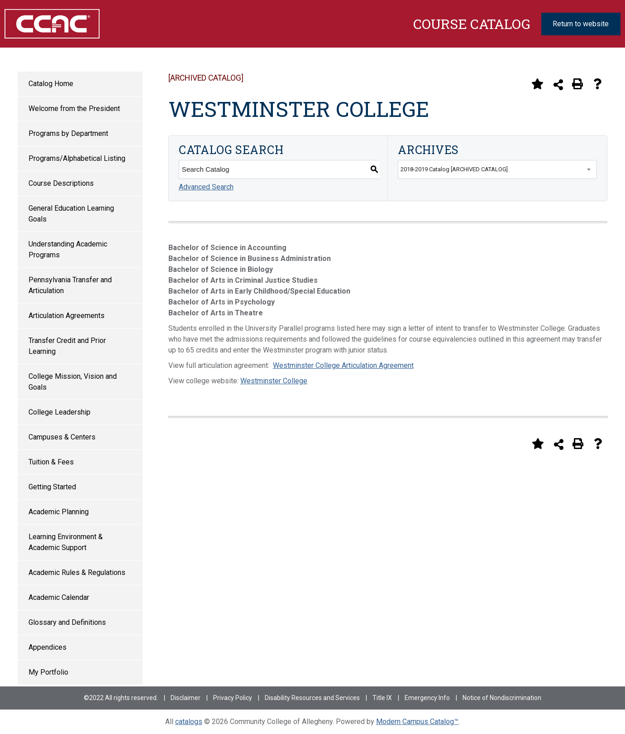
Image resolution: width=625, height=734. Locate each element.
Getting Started (52, 487)
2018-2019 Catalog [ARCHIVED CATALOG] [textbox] (454, 169)
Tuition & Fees (51, 462)
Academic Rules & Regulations (77, 572)
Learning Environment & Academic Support (66, 542)
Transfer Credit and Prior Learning (67, 346)
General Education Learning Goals (71, 213)
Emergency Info (427, 697)
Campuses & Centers (62, 437)
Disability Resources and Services (312, 697)
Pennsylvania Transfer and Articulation (70, 285)
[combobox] (497, 169)
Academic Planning (59, 511)
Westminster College (273, 381)
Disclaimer (185, 697)
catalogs (188, 721)
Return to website (581, 23)
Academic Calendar (59, 597)
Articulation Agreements (67, 315)
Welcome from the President (74, 108)
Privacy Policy (232, 697)
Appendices (48, 647)
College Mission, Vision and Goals (73, 381)
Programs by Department (68, 133)
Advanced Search (206, 187)
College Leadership (60, 412)
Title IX (382, 697)
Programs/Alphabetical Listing (77, 158)
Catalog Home (51, 83)
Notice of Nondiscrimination (502, 697)
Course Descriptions (61, 183)
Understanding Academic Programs (68, 249)
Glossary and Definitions (67, 622)
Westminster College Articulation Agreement (343, 365)
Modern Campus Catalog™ (417, 721)
